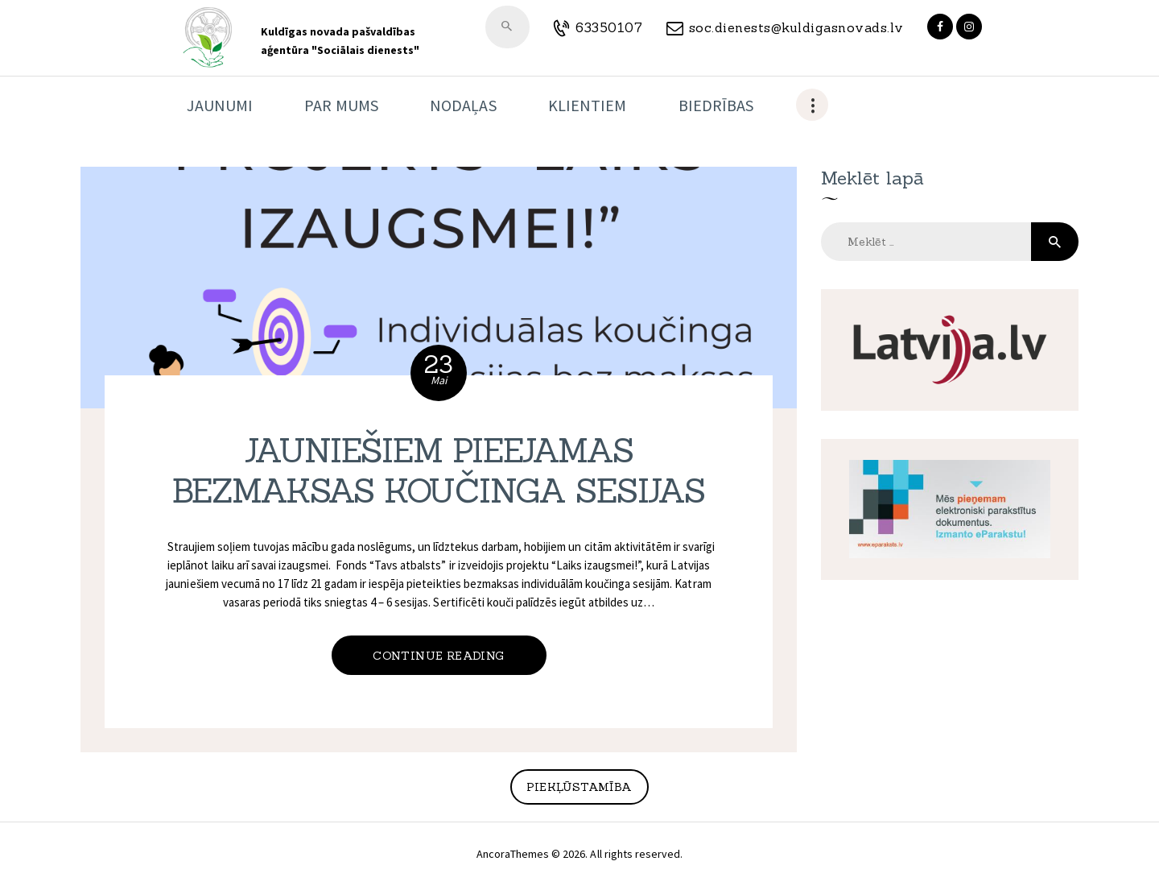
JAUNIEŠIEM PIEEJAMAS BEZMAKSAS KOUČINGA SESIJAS (438, 471)
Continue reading (438, 655)
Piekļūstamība (579, 787)
